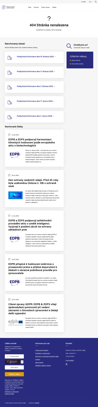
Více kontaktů (70, 360)
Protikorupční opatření (41, 350)
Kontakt (84, 1)
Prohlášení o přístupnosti (42, 353)
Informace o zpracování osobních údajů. (12, 393)
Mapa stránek (76, 60)
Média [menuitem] (54, 7)
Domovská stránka (77, 64)
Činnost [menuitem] (36, 7)
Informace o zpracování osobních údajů (46, 356)
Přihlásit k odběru (14, 374)
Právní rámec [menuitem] (45, 7)
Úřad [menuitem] (29, 7)
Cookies (37, 359)
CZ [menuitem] (90, 2)
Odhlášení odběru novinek (43, 365)
